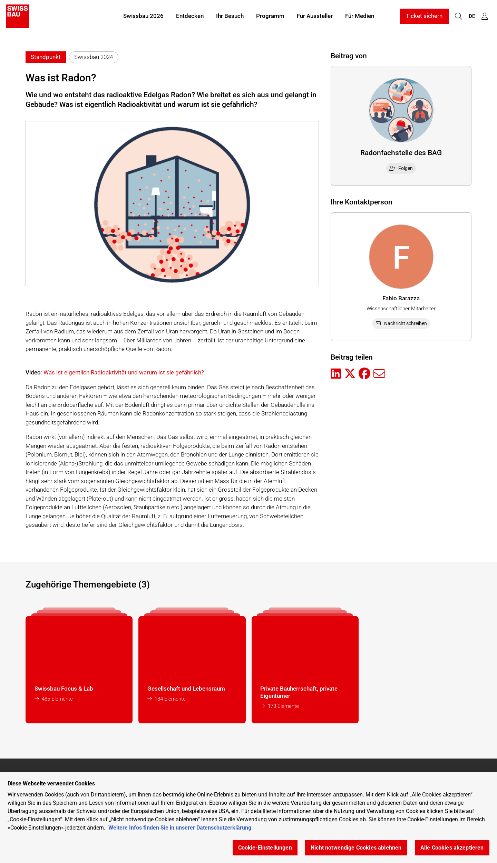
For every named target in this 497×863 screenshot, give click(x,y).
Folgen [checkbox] (401, 168)
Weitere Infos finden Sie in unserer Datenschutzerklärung (179, 827)
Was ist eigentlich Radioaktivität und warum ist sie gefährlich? (123, 372)
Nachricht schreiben (401, 323)
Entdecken (190, 16)
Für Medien (359, 16)
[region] (248, 817)
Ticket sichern (424, 16)
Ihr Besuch (230, 16)
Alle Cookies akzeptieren (452, 847)
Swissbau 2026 (143, 16)
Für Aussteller (315, 16)
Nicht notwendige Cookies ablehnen (356, 847)
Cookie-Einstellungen (265, 847)
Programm (270, 16)
